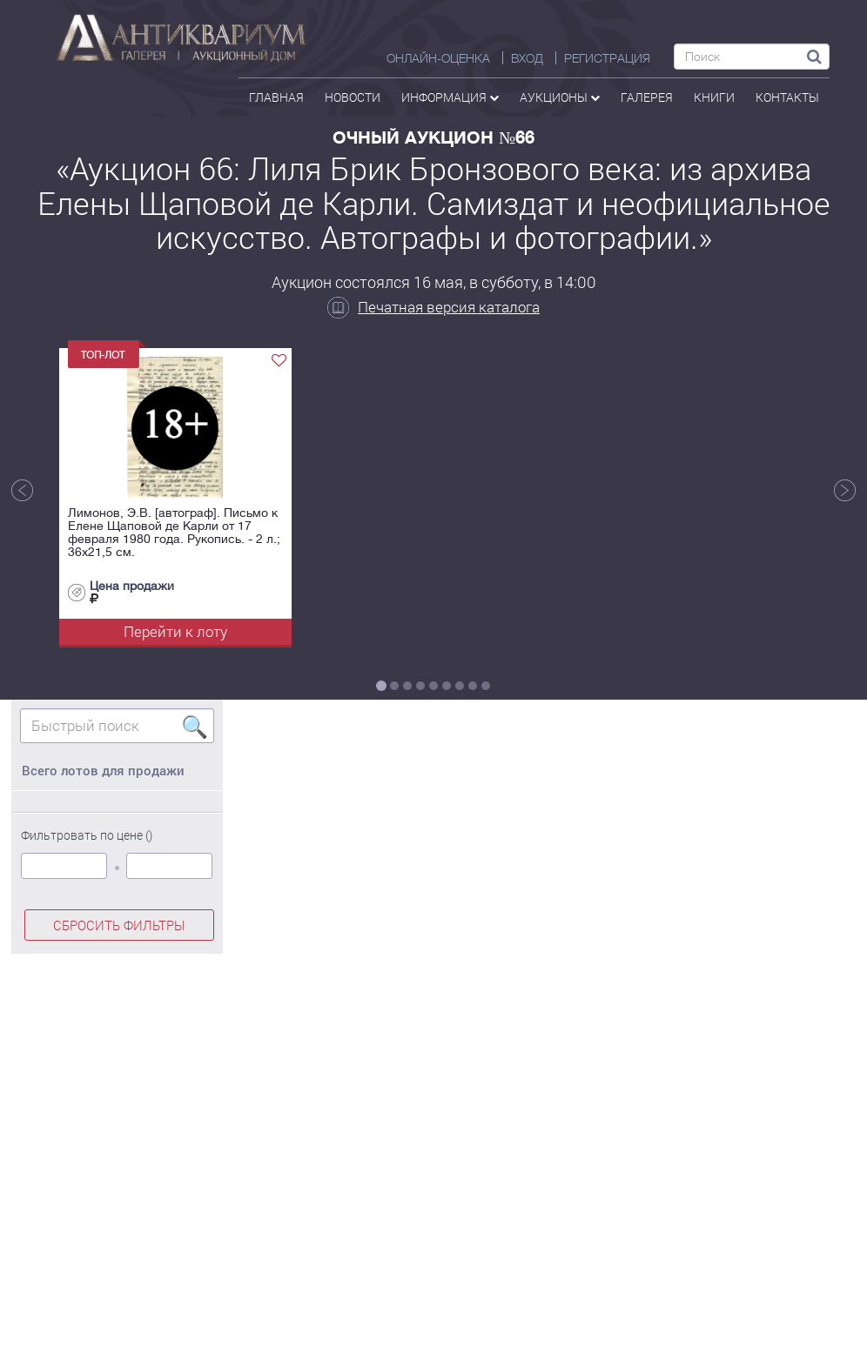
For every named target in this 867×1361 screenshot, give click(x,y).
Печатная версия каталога (433, 307)
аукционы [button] (560, 97)
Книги (714, 97)
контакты (787, 97)
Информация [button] (450, 97)
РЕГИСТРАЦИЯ (607, 58)
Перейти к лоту (175, 631)
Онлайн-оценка (438, 58)
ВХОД (527, 58)
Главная (276, 97)
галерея (647, 97)
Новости (352, 97)
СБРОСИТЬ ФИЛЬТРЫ (119, 925)
